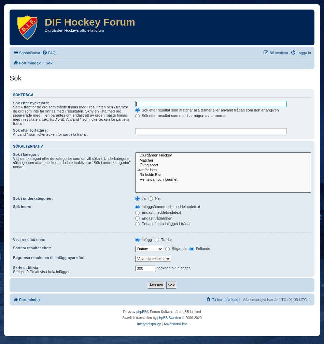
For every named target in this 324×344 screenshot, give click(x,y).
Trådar (163, 240)
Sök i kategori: (26, 154)
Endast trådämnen (153, 218)
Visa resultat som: (29, 240)
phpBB (141, 312)
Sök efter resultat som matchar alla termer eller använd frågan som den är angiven (207, 110)
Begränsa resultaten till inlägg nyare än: (48, 258)
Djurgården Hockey (223, 155)
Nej (155, 198)
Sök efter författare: (30, 130)
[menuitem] (49, 53)
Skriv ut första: (26, 268)
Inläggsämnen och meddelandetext (167, 207)
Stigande (175, 248)
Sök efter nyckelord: (31, 103)
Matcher (223, 160)
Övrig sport (223, 165)
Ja (140, 198)
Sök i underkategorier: (33, 198)
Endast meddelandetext (158, 212)
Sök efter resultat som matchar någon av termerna (180, 116)
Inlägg (143, 240)
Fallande (199, 248)
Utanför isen (223, 170)
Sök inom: (22, 207)
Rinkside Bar (223, 175)
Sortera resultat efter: (32, 248)
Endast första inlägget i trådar (163, 224)
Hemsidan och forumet (223, 179)
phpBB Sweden (169, 318)
